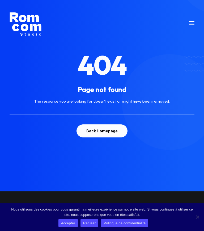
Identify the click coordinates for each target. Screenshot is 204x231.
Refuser (89, 223)
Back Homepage (102, 131)
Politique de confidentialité (125, 223)
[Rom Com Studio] (25, 23)
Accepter (68, 223)
